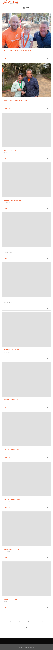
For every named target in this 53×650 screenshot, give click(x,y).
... (47, 621)
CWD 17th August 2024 (12, 449)
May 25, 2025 (6, 53)
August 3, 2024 (7, 551)
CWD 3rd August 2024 (11, 549)
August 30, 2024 (7, 352)
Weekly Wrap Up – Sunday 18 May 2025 (17, 100)
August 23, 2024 (7, 402)
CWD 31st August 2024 (12, 349)
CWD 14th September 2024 (13, 300)
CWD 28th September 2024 (13, 200)
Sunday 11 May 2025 (11, 150)
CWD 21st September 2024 (13, 250)
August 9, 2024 (7, 501)
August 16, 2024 (7, 451)
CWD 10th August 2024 (12, 499)
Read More (7, 58)
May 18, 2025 (6, 102)
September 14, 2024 (8, 302)
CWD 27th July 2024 (10, 599)
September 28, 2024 (8, 202)
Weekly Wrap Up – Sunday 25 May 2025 (17, 50)
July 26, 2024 (6, 601)
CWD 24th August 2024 (12, 399)
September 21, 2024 (8, 252)
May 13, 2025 (6, 152)
